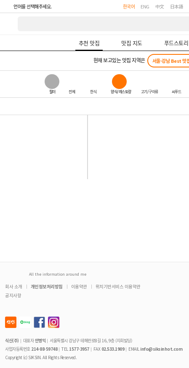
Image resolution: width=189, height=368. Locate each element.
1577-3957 (79, 349)
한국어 (129, 6)
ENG (145, 6)
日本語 (177, 6)
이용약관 (79, 286)
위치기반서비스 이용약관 (118, 286)
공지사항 (13, 295)
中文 (159, 6)
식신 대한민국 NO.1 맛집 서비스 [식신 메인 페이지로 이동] (9, 23)
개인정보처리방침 (47, 286)
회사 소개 (13, 286)
